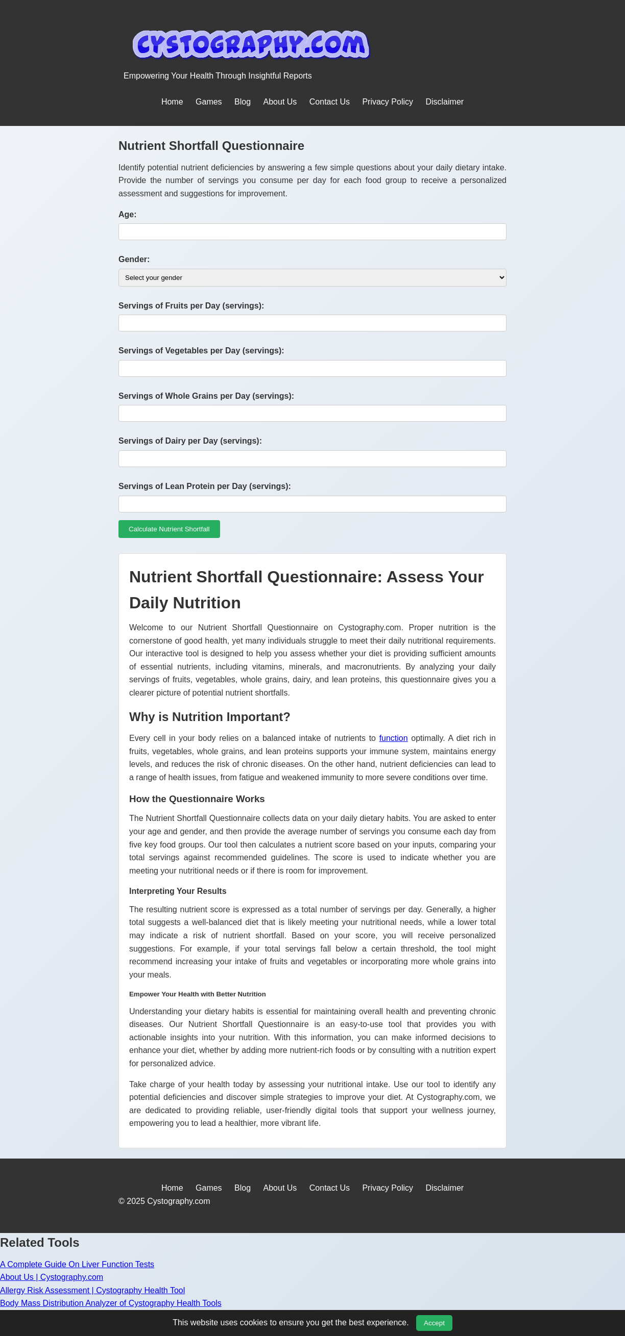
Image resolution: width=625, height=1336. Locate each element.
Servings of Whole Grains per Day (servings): (206, 396)
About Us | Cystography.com (51, 1277)
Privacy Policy (387, 101)
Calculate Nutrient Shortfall (169, 529)
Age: (127, 214)
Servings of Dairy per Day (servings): (190, 440)
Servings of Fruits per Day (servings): (191, 305)
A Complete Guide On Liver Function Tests (77, 1264)
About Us (280, 101)
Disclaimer (444, 101)
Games (209, 101)
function (393, 738)
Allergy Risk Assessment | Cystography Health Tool (92, 1290)
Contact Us (329, 101)
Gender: (134, 259)
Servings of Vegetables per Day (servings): (201, 350)
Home (172, 101)
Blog (242, 101)
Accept (434, 1323)
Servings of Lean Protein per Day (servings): (204, 486)
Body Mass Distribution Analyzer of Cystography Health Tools (111, 1303)
